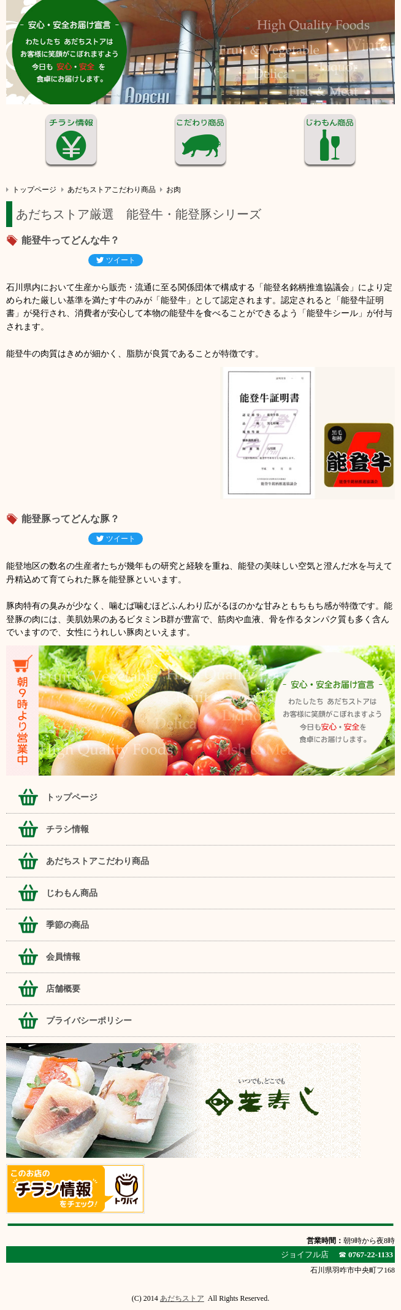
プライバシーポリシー (89, 1020)
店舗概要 (63, 988)
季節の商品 (67, 925)
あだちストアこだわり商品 (111, 189)
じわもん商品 (71, 893)
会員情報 (63, 956)
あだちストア (182, 1298)
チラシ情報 (67, 829)
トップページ (34, 189)
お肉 (173, 189)
